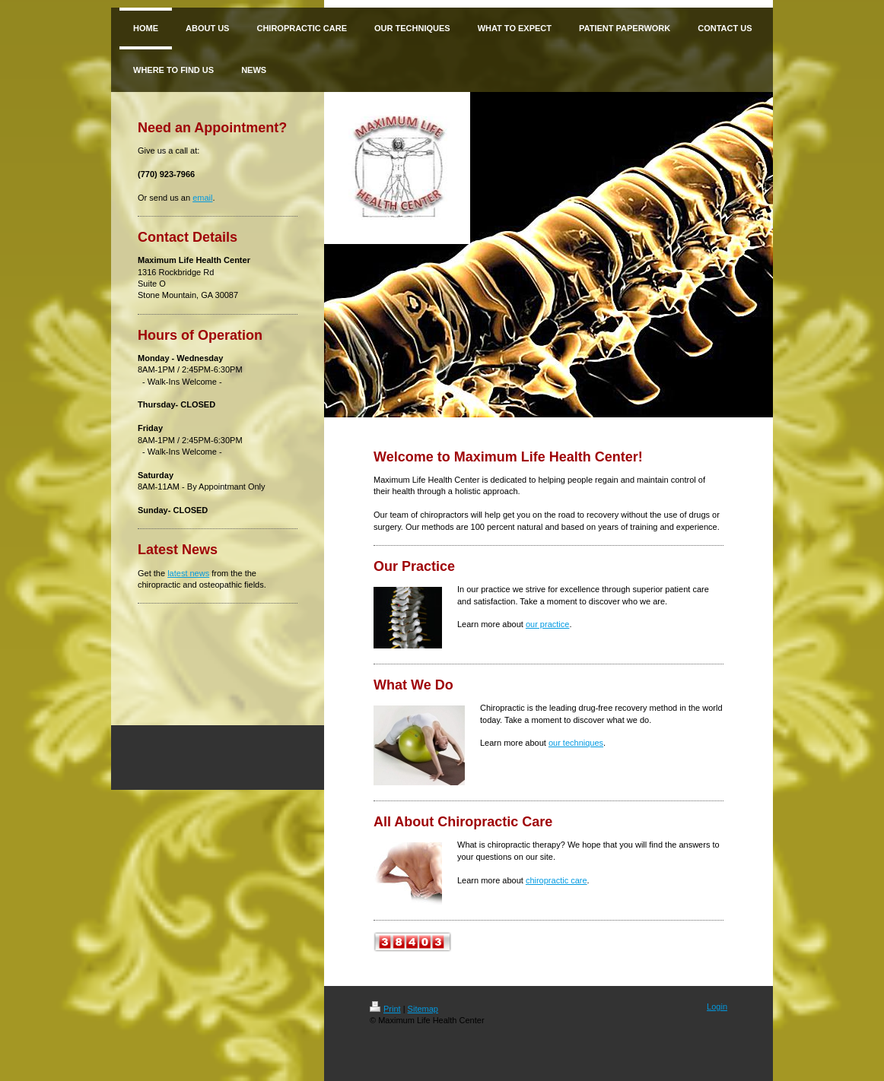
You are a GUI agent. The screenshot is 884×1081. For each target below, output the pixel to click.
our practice (547, 624)
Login (717, 1006)
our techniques (576, 742)
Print (385, 1008)
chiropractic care (556, 880)
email (202, 197)
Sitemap (423, 1008)
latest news (188, 573)
